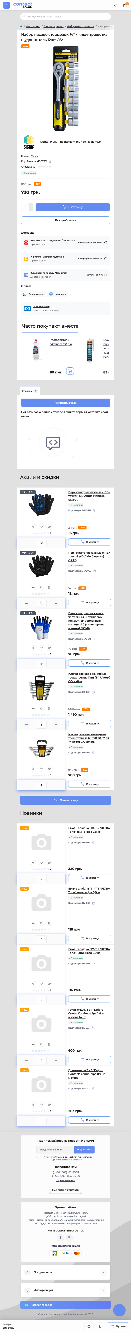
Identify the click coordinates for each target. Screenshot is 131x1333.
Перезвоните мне (65, 1180)
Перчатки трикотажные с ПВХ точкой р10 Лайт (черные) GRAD (89, 556)
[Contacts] (115, 5)
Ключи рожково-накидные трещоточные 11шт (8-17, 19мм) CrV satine (89, 677)
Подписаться (84, 1149)
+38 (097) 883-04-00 (67, 1176)
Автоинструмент (54, 26)
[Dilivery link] (105, 242)
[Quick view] (33, 526)
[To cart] (70, 371)
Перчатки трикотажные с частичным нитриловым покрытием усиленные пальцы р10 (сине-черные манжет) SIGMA (86, 621)
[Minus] (31, 209)
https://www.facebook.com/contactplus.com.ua (60, 1237)
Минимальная (41, 306)
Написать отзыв (65, 402)
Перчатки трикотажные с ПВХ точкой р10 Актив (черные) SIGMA (89, 495)
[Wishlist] (41, 526)
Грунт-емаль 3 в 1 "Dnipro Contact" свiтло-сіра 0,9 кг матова (86, 1074)
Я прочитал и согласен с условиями (66, 1158)
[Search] (24, 16)
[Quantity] (25, 207)
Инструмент (33, 26)
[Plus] (31, 205)
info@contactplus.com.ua (65, 1245)
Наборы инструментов (80, 26)
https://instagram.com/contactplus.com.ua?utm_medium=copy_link (69, 1237)
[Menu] (6, 5)
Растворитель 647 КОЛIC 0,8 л (61, 342)
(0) (34, 166)
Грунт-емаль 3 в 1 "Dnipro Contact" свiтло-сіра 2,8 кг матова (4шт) (86, 1013)
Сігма (34, 156)
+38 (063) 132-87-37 (67, 1172)
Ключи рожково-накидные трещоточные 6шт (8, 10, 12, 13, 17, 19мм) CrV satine (88, 738)
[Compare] (49, 526)
